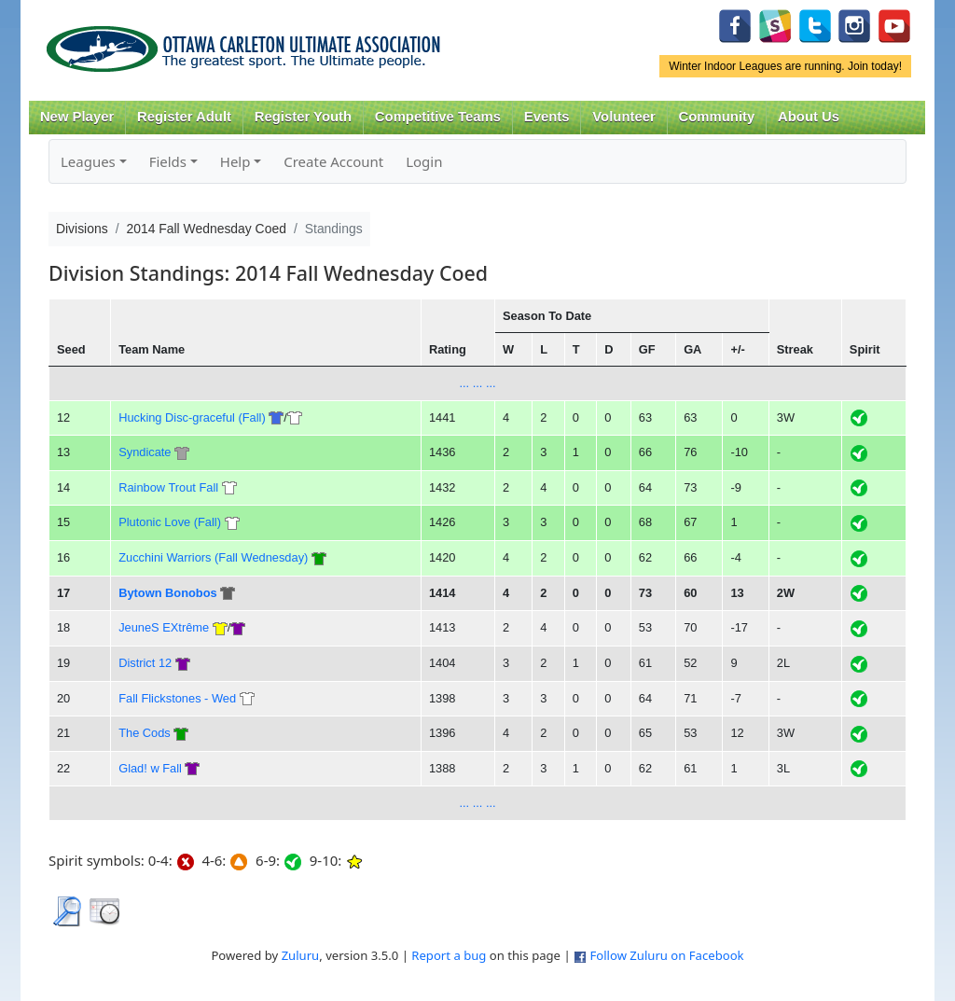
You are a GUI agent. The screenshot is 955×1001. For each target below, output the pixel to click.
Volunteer (623, 116)
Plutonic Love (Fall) (169, 522)
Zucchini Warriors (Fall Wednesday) (213, 557)
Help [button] (235, 161)
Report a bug (448, 955)
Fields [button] (168, 161)
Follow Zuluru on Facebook (666, 955)
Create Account (333, 161)
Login (424, 161)
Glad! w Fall (150, 768)
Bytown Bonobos (167, 593)
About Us (808, 116)
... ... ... (477, 383)
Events (547, 116)
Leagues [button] (88, 161)
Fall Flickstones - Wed (177, 698)
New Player (77, 116)
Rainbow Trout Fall (168, 487)
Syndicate (144, 452)
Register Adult (184, 116)
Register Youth (303, 116)
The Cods (144, 733)
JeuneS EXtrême (163, 627)
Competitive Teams (438, 116)
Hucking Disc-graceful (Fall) (192, 417)
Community (717, 116)
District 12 (145, 663)
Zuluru (301, 955)
